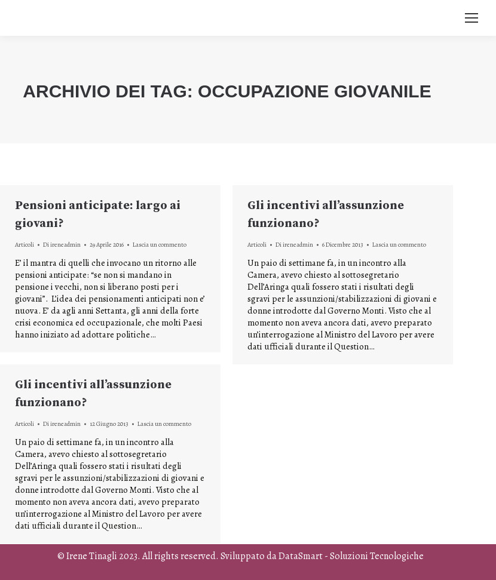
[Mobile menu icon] (471, 18)
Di (62, 244)
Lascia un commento (159, 244)
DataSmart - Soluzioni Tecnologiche (351, 556)
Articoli (24, 244)
